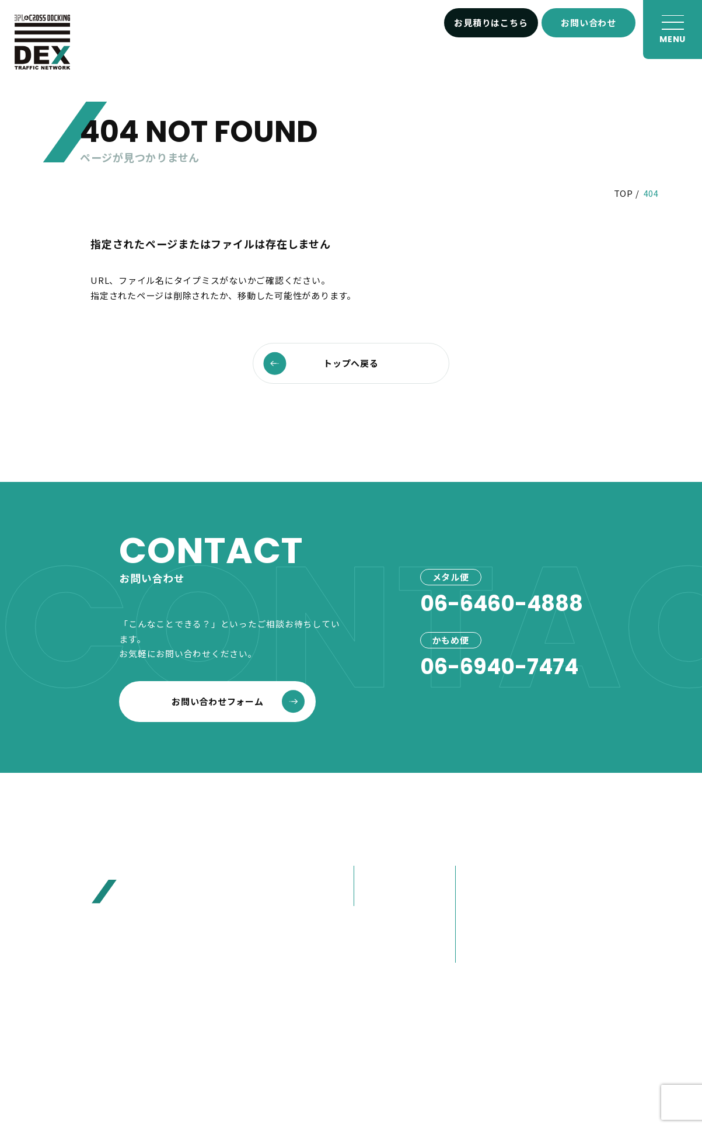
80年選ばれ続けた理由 (502, 903)
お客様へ (580, 875)
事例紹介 (377, 929)
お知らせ (580, 847)
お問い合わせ (588, 22)
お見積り (580, 902)
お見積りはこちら (491, 22)
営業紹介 (478, 952)
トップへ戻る (321, 363)
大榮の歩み (483, 931)
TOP (623, 193)
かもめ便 (377, 896)
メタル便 (377, 875)
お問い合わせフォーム (238, 701)
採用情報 (580, 955)
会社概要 (478, 875)
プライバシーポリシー (400, 1048)
